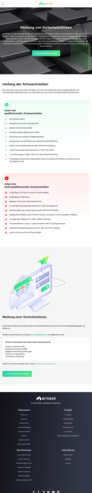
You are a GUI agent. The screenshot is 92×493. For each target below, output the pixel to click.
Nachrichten (24, 423)
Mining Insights (24, 476)
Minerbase (68, 423)
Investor (24, 436)
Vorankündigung (24, 427)
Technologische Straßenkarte (68, 436)
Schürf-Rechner (24, 459)
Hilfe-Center (68, 455)
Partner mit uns (24, 431)
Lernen (68, 463)
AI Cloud (68, 415)
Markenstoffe (24, 440)
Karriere (24, 419)
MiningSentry (68, 427)
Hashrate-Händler (24, 467)
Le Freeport (68, 431)
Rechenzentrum (24, 472)
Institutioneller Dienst (24, 463)
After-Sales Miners (24, 455)
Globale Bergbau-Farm (24, 480)
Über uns (24, 415)
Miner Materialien (24, 444)
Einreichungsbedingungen (45, 364)
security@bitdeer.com (39, 335)
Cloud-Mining (68, 419)
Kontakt (68, 459)
